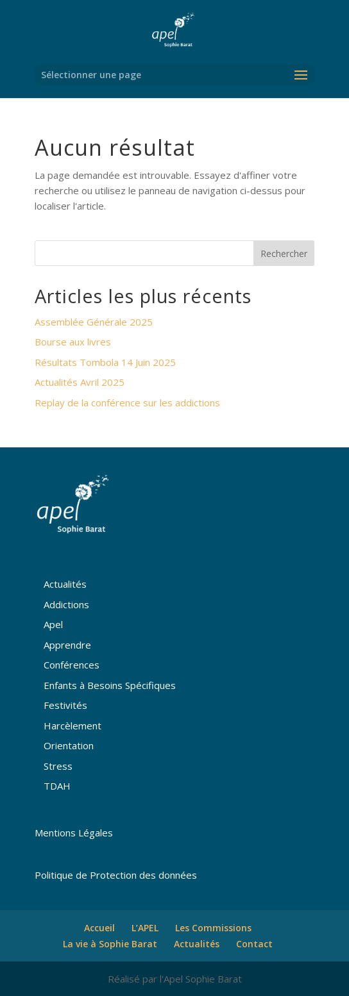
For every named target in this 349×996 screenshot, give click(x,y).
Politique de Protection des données (116, 874)
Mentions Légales (74, 832)
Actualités (65, 583)
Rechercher (283, 253)
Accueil (99, 928)
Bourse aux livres (73, 341)
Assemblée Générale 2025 (94, 321)
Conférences (71, 664)
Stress (58, 765)
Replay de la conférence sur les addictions (127, 402)
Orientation (69, 745)
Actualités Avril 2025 (79, 382)
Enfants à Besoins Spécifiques (110, 685)
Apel (53, 624)
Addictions (66, 604)
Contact (254, 944)
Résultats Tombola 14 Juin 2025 (105, 362)
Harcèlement (72, 725)
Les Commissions (213, 928)
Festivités (65, 705)
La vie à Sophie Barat (110, 944)
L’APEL (145, 928)
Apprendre (67, 644)
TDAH (57, 785)
